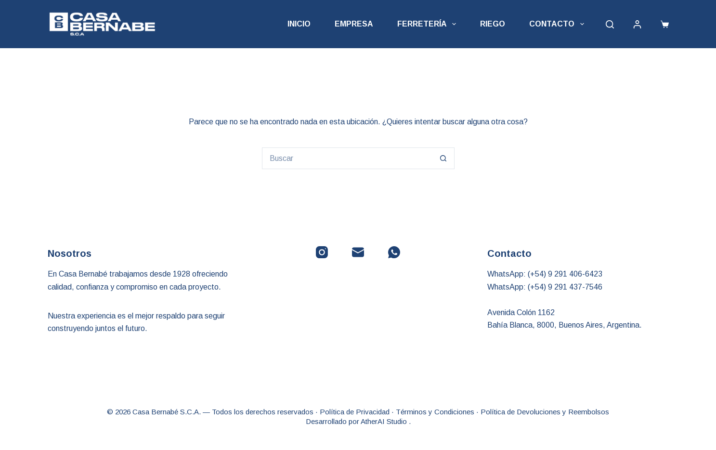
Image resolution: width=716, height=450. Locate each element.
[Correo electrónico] (358, 252)
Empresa (354, 24)
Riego (492, 24)
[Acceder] (637, 24)
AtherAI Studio (385, 421)
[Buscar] (610, 24)
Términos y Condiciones (435, 412)
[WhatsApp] (394, 252)
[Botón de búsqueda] (444, 158)
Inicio (299, 24)
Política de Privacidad (355, 412)
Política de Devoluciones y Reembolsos (545, 412)
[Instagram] (322, 252)
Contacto (558, 24)
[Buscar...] (347, 158)
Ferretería (428, 24)
